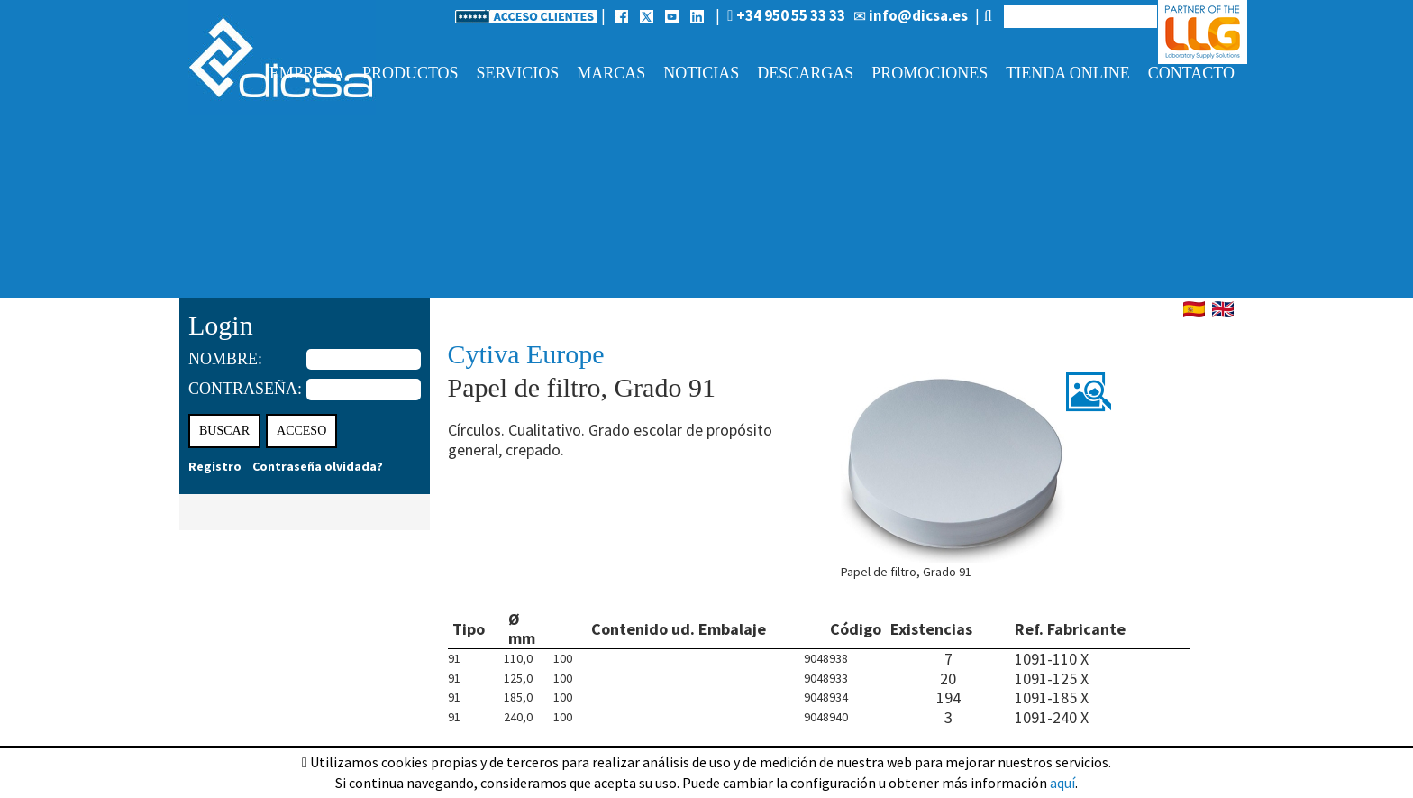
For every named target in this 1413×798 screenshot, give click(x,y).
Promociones (929, 73)
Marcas (611, 73)
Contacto (1191, 73)
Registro (215, 466)
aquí (1062, 783)
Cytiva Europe (526, 354)
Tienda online (1067, 73)
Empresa (306, 73)
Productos (410, 73)
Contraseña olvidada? (317, 466)
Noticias (701, 73)
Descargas (805, 73)
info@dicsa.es (910, 15)
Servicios (518, 73)
